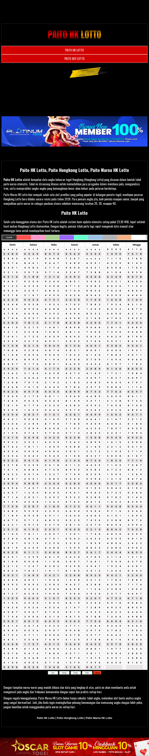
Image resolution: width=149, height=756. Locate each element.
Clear (9, 237)
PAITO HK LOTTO (74, 50)
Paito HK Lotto (12, 179)
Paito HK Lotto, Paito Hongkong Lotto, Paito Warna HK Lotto (74, 170)
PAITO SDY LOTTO (74, 58)
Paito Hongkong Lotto (70, 718)
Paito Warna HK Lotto (99, 718)
